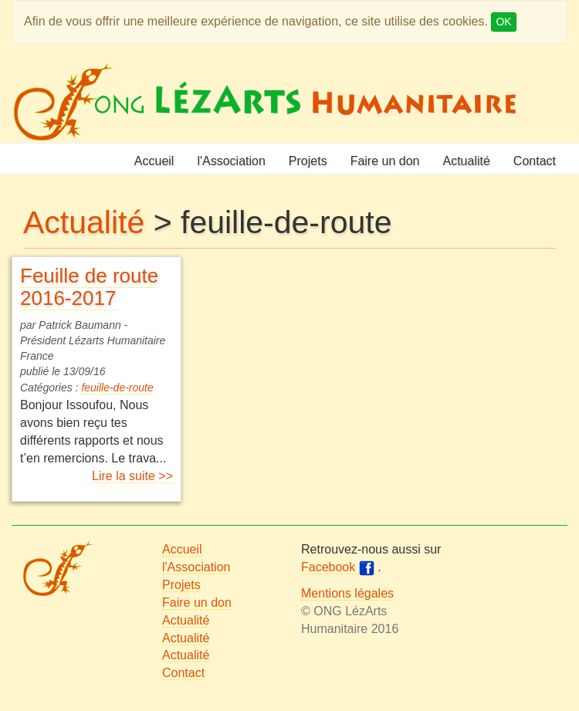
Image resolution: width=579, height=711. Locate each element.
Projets (308, 161)
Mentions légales (347, 593)
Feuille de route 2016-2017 (89, 287)
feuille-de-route (117, 387)
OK (503, 21)
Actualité (465, 161)
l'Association (231, 161)
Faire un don (385, 161)
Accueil (154, 161)
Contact (534, 161)
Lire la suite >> (132, 475)
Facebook (339, 567)
